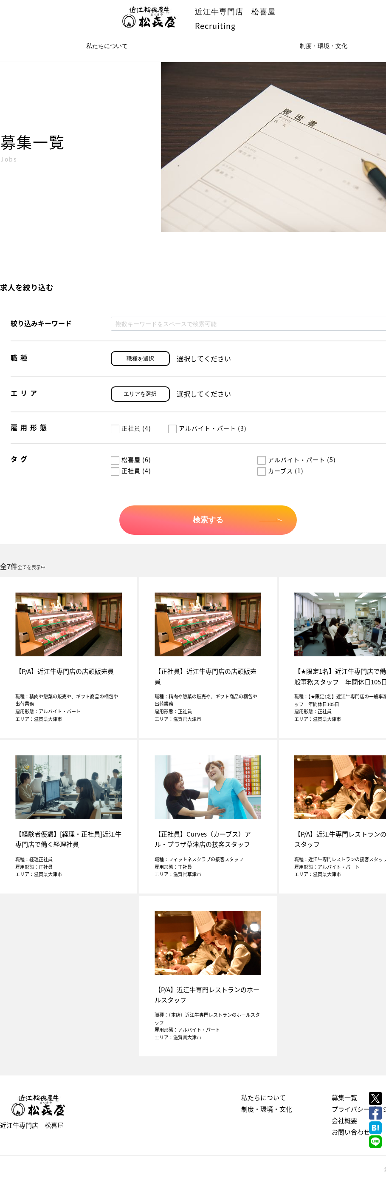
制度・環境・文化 (266, 1109)
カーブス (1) (280, 470)
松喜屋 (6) (131, 459)
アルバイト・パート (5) (296, 459)
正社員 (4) (131, 428)
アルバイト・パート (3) (207, 428)
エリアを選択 (140, 394)
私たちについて (107, 46)
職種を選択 (140, 358)
